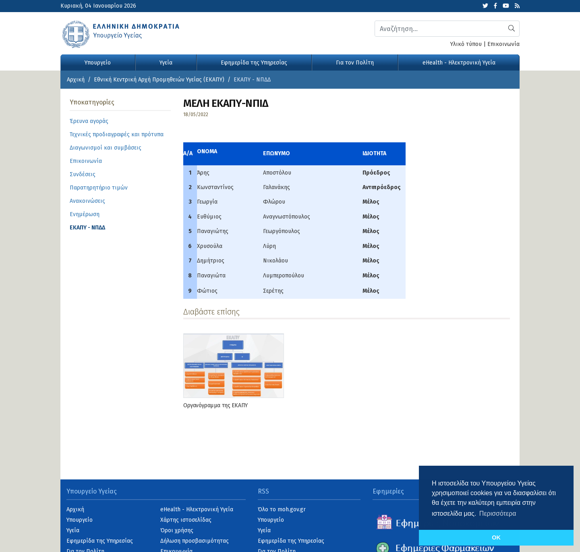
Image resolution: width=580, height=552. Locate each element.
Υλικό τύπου (466, 44)
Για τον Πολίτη (355, 62)
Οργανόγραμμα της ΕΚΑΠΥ (215, 405)
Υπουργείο (98, 62)
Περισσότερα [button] (497, 513)
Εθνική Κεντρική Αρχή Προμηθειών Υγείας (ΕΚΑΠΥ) (159, 79)
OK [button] (496, 537)
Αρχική (76, 79)
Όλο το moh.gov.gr (282, 509)
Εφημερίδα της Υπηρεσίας (254, 62)
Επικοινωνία (503, 44)
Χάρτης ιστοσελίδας (185, 520)
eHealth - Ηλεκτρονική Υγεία (459, 62)
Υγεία (166, 62)
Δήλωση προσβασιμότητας (194, 540)
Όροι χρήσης (176, 530)
